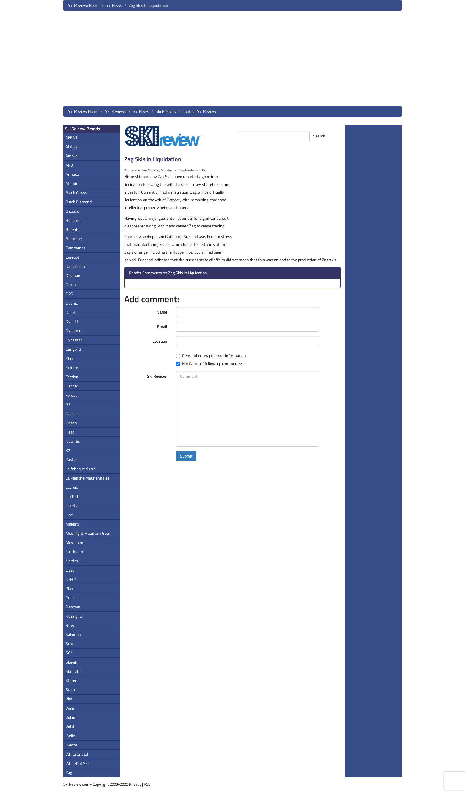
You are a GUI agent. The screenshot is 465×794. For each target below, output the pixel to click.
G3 (68, 404)
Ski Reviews (115, 111)
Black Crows (76, 192)
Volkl (70, 726)
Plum (70, 588)
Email (162, 326)
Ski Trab (72, 671)
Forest (71, 395)
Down (71, 284)
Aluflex (71, 146)
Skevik (71, 662)
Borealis (73, 229)
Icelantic (73, 441)
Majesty (73, 524)
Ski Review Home (83, 111)
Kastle (71, 459)
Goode (71, 413)
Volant (71, 717)
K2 (68, 450)
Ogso (70, 570)
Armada (72, 174)
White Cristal (77, 754)
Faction (72, 377)
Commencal (76, 248)
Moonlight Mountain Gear (88, 533)
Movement (75, 542)
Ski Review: (157, 376)
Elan (69, 358)
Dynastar (74, 340)
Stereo (71, 680)
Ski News (114, 5)
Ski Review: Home (83, 5)
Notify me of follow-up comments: (209, 364)
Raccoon (73, 607)
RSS (147, 784)
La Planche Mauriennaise (87, 478)
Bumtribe (74, 238)
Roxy (70, 625)
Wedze (71, 745)
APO (69, 165)
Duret (70, 312)
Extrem (72, 367)
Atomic (72, 183)
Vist (69, 699)
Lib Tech (72, 496)
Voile (70, 708)
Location (159, 341)
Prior (70, 597)
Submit (186, 456)
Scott (70, 643)
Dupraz (72, 303)
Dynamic (73, 331)
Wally (70, 736)
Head (70, 432)
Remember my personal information (211, 356)
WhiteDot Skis (78, 763)
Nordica (72, 561)
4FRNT (71, 137)
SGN (69, 653)
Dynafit (72, 321)
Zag (69, 772)
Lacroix (72, 487)
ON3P (71, 579)
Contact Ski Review (199, 111)
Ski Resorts (166, 111)
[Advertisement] (232, 60)
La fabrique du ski (81, 469)
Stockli (71, 690)
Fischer (72, 386)
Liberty (72, 505)
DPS (69, 294)
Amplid (71, 156)
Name (162, 312)
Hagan (71, 423)
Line (69, 515)
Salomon (73, 634)
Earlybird (73, 349)
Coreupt (72, 257)
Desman (73, 275)
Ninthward (75, 551)
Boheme (73, 220)
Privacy (135, 784)
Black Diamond (79, 202)
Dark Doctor (76, 266)
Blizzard (72, 211)
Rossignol (74, 616)
